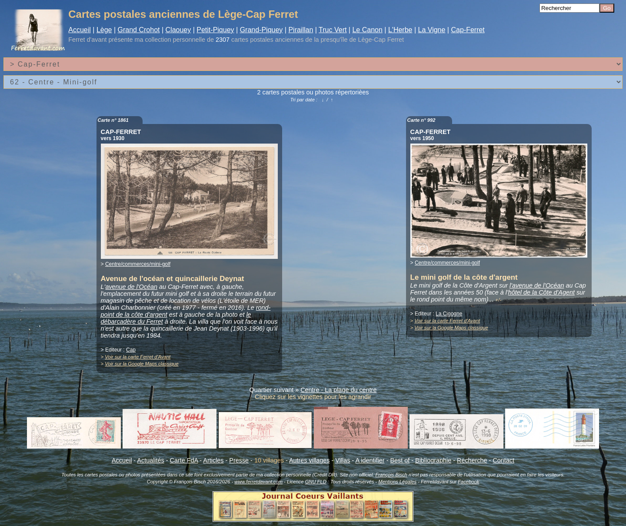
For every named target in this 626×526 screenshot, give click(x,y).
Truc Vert (332, 30)
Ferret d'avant (87, 39)
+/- (498, 299)
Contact (503, 460)
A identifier (369, 460)
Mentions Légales (397, 481)
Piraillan (300, 30)
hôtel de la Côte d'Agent (541, 292)
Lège (104, 30)
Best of (400, 460)
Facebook (468, 481)
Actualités (150, 460)
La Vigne (432, 30)
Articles (213, 460)
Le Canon (367, 30)
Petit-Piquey (215, 30)
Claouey (178, 30)
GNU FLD (315, 481)
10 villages (269, 460)
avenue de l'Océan (131, 286)
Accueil (79, 30)
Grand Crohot (139, 30)
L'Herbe (400, 30)
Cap (131, 350)
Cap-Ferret (467, 30)
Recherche (472, 460)
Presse (239, 460)
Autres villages (309, 460)
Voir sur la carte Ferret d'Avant (137, 356)
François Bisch (391, 474)
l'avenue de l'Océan (536, 285)
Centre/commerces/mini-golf (137, 264)
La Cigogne (449, 314)
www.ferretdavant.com (258, 481)
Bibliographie (433, 460)
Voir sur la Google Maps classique (141, 363)
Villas (342, 460)
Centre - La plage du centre (338, 389)
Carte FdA (184, 460)
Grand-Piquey (261, 30)
